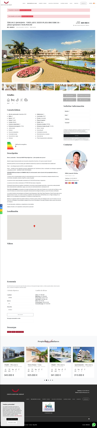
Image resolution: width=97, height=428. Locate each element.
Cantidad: (9, 295)
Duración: (9, 306)
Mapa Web (35, 424)
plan (9, 331)
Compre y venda (42, 3)
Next (92, 56)
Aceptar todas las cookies (12, 419)
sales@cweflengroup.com (82, 392)
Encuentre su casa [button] (32, 3)
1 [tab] (44, 380)
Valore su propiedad (53, 3)
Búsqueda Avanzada (25, 10)
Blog (71, 3)
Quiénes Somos (64, 3)
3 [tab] (48, 380)
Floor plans (20, 331)
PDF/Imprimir (84, 99)
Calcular (20, 314)
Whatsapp (69, 95)
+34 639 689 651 (71, 178)
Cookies (30, 424)
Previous (4, 56)
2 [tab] (46, 380)
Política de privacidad (76, 130)
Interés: (9, 300)
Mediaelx (88, 424)
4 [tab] (50, 380)
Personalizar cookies (12, 422)
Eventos (76, 3)
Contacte (83, 3)
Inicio (24, 3)
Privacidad (26, 424)
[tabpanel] (13, 363)
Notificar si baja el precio (81, 25)
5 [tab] (52, 380)
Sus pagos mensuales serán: (13, 318)
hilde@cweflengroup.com (72, 180)
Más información (18, 415)
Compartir (69, 99)
